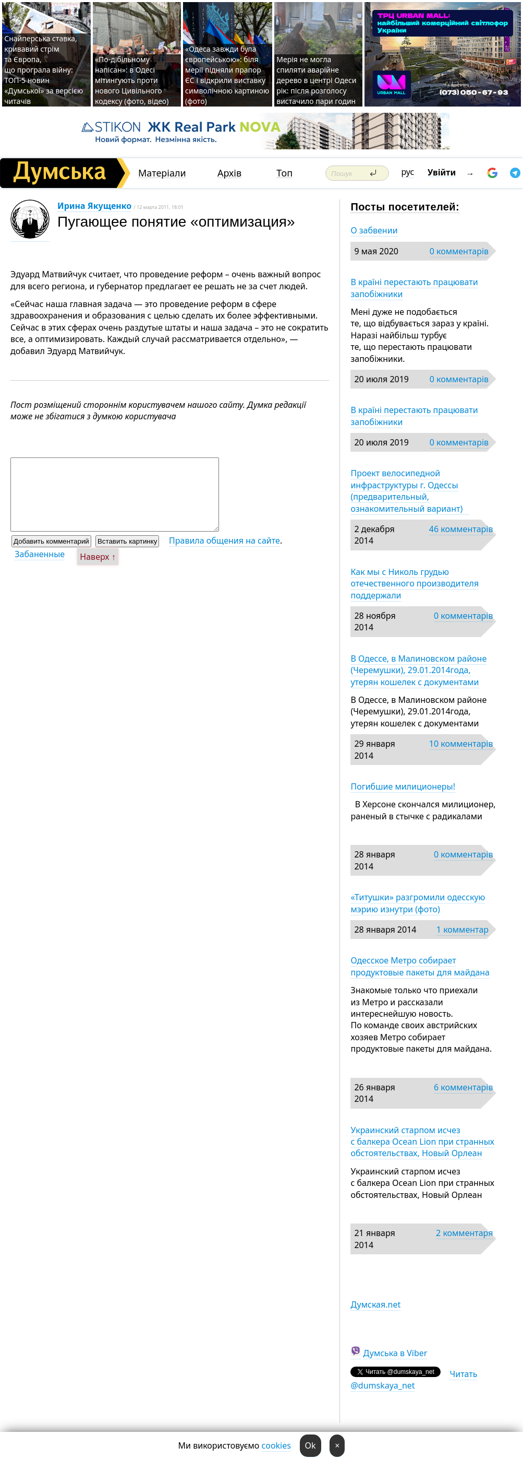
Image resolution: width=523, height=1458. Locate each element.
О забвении (373, 230)
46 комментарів (461, 529)
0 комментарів (459, 251)
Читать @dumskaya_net (413, 1379)
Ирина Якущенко (94, 205)
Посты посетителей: (404, 207)
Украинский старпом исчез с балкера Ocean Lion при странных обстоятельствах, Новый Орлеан (422, 1141)
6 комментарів (463, 1087)
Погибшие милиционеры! (402, 786)
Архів (229, 173)
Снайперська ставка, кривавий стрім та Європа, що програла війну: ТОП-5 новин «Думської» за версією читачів (43, 69)
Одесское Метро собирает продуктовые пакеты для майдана (420, 966)
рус (408, 172)
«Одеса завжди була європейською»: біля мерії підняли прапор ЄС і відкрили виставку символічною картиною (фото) (227, 75)
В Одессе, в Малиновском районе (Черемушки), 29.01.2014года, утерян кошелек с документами (418, 670)
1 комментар (462, 929)
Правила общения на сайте (224, 540)
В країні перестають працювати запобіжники (414, 287)
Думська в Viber (395, 1353)
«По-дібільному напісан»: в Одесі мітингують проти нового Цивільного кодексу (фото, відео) (131, 80)
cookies (276, 1445)
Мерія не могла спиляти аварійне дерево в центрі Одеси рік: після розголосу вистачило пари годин (316, 80)
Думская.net (375, 1304)
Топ (284, 173)
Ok (310, 1445)
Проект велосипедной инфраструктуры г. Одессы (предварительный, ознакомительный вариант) (409, 490)
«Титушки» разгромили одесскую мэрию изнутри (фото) (417, 902)
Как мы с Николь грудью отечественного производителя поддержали (414, 583)
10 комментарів (461, 743)
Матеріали (162, 173)
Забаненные (40, 554)
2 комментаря (464, 1233)
